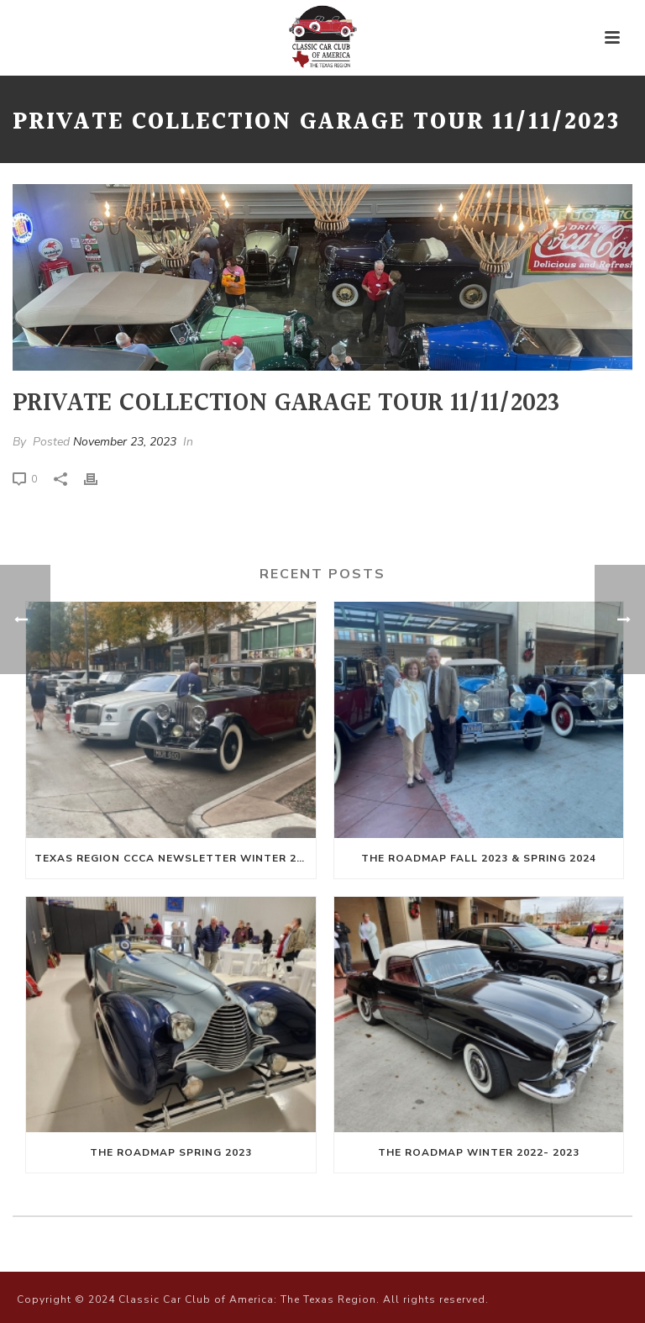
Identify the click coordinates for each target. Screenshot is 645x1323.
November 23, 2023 (124, 442)
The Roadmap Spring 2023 (171, 1152)
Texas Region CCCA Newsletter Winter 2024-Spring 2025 (175, 858)
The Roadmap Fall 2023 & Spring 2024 (478, 858)
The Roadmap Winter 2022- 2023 (478, 1152)
